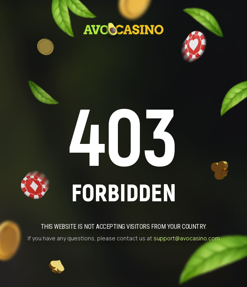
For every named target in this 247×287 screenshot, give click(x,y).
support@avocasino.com (186, 238)
